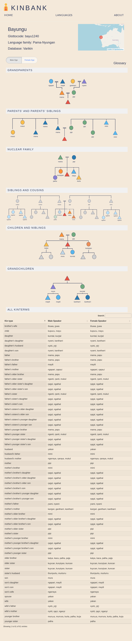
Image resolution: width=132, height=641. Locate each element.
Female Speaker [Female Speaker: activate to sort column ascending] (98, 321)
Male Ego (14, 60)
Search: (114, 316)
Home (8, 15)
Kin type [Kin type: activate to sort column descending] (9, 321)
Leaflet (110, 49)
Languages (64, 15)
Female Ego (30, 60)
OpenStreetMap (118, 49)
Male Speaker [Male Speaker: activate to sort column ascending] (54, 321)
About (119, 15)
